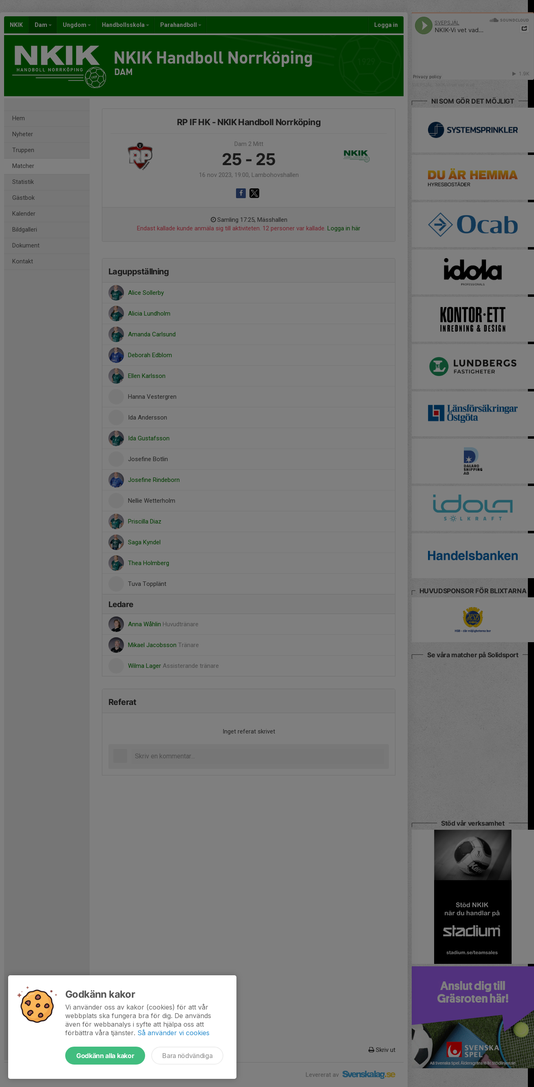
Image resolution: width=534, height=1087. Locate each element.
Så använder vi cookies (173, 1033)
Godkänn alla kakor (105, 1056)
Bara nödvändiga (187, 1056)
